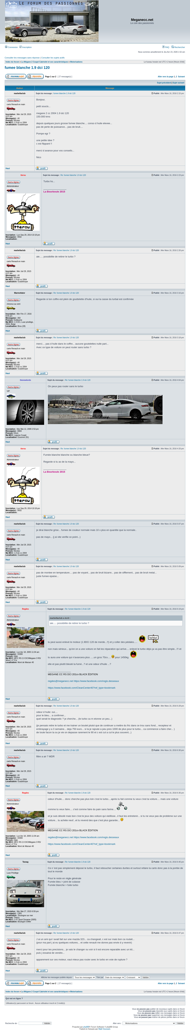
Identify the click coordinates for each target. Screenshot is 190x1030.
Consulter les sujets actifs (53, 58)
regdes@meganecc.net (60, 681)
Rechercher (178, 47)
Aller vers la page (166, 77)
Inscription (25, 47)
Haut (8, 168)
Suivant (181, 77)
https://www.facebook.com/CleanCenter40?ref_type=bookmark (81, 687)
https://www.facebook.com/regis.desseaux (96, 681)
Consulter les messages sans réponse (22, 58)
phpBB (86, 1027)
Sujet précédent (164, 83)
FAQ (165, 47)
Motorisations (76, 62)
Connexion (11, 47)
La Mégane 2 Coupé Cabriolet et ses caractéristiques (44, 62)
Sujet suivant (178, 83)
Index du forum (12, 62)
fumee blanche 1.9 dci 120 (27, 68)
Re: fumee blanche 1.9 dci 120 (73, 175)
